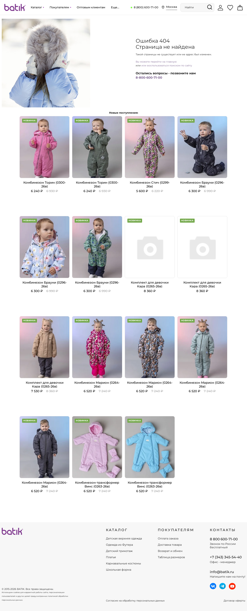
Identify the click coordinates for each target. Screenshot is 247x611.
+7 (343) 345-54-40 (226, 557)
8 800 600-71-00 (224, 539)
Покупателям (60, 7)
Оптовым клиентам (91, 7)
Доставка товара (170, 544)
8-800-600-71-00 (149, 78)
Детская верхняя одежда (124, 538)
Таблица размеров (171, 557)
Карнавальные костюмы (123, 563)
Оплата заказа (168, 538)
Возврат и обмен (170, 551)
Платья (111, 557)
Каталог (37, 7)
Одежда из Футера (119, 544)
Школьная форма (118, 569)
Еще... (115, 7)
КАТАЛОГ (117, 530)
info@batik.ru (222, 572)
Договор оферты (234, 600)
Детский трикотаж (119, 551)
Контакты (223, 530)
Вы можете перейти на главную (156, 61)
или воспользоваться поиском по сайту (166, 65)
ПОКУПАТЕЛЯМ (176, 530)
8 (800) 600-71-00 (146, 7)
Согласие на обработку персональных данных (135, 600)
